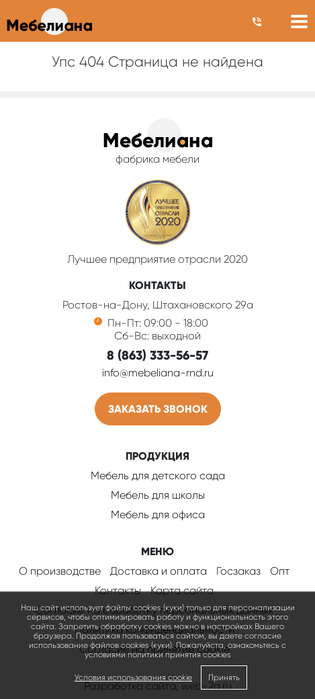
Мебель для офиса (158, 514)
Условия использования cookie (133, 677)
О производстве (60, 571)
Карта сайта (182, 590)
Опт (279, 571)
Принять (224, 677)
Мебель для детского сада (158, 475)
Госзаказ (238, 571)
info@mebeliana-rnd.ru (158, 372)
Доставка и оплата (158, 571)
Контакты (118, 590)
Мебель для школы (158, 495)
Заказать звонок (158, 409)
